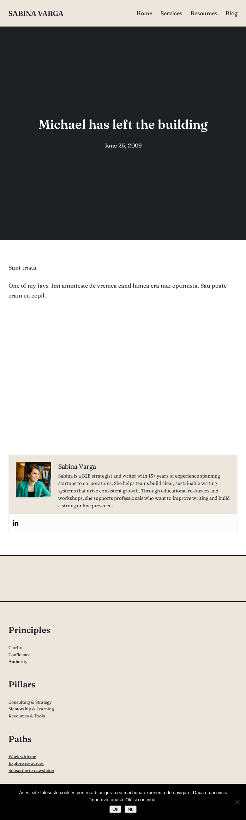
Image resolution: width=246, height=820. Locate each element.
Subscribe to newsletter (31, 770)
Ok (115, 809)
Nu (130, 809)
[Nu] (237, 801)
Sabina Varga (36, 13)
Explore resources (26, 763)
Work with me (22, 756)
